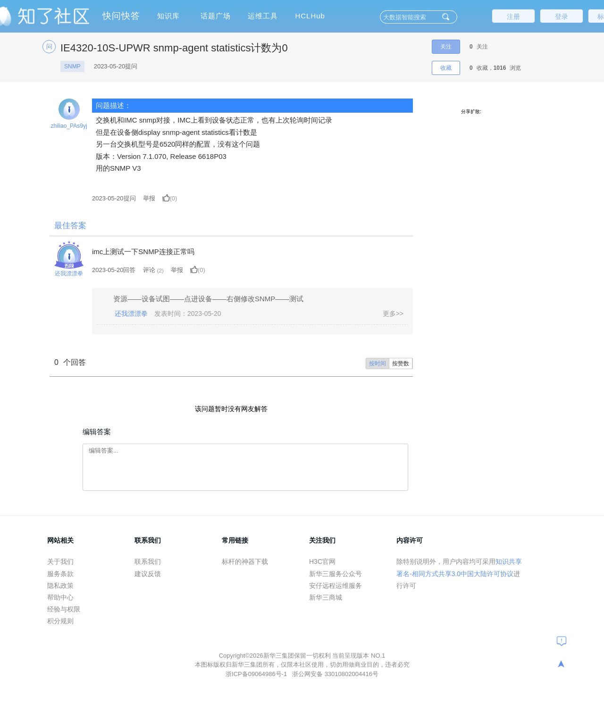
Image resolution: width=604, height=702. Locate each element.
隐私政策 (60, 585)
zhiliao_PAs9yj (68, 126)
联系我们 (147, 561)
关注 (446, 46)
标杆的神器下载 (245, 561)
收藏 (446, 68)
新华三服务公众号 (335, 574)
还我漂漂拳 (69, 273)
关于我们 (60, 561)
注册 (513, 16)
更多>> (393, 313)
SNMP (72, 66)
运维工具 (263, 16)
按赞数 (400, 363)
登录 (561, 16)
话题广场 (216, 16)
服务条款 (60, 574)
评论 (149, 269)
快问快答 (121, 16)
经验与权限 (63, 609)
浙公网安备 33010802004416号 (335, 673)
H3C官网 (322, 561)
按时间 (377, 363)
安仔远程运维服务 (335, 585)
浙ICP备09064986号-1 (257, 673)
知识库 (168, 16)
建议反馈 (147, 574)
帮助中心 (60, 597)
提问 (114, 198)
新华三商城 (325, 597)
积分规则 (60, 621)
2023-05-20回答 (114, 269)
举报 (149, 198)
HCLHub (310, 16)
